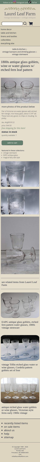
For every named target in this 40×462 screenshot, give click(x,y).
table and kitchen (8, 33)
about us (9, 430)
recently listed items (16, 423)
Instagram (21, 2)
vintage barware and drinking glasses (18, 51)
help (6, 433)
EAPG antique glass (10, 155)
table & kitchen (19, 49)
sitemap (9, 437)
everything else (7, 43)
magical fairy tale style (11, 157)
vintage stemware (20, 54)
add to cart (12, 143)
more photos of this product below (18, 106)
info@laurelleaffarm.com (20, 456)
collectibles (6, 40)
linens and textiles (9, 36)
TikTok (34, 2)
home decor (6, 29)
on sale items (12, 426)
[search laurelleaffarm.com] (25, 24)
